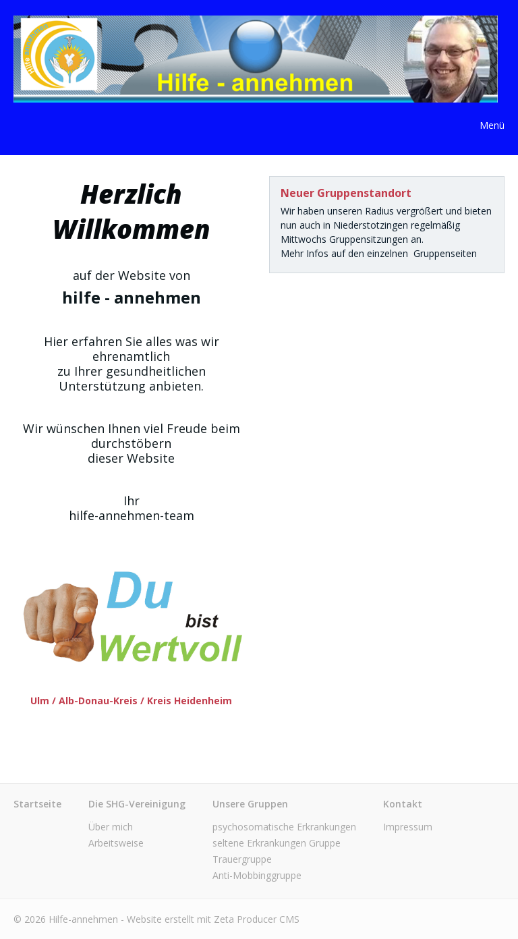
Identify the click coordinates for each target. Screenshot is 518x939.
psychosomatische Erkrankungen (284, 826)
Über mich (110, 826)
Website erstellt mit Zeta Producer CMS (213, 919)
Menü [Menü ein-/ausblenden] (492, 125)
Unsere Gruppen (250, 803)
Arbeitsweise (116, 842)
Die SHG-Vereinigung (136, 803)
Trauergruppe (242, 859)
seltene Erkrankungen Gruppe (276, 842)
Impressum (407, 826)
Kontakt (402, 803)
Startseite (37, 803)
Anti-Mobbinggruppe (256, 875)
